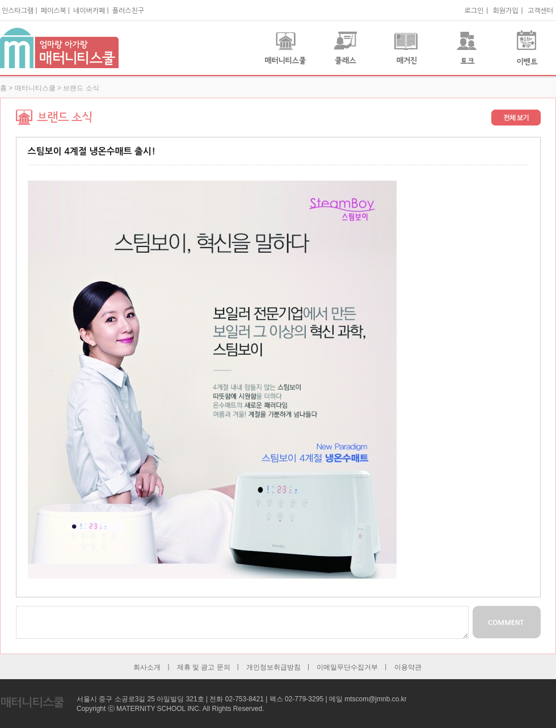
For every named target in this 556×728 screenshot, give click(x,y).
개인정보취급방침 (273, 667)
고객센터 (540, 10)
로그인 (473, 10)
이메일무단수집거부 (347, 667)
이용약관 (408, 667)
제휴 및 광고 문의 (203, 667)
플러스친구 (128, 10)
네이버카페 (89, 10)
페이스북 (53, 10)
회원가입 (505, 10)
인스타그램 (17, 10)
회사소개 (147, 667)
